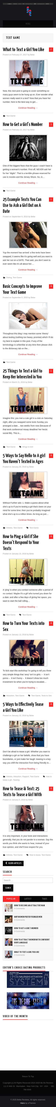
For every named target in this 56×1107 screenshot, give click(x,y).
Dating (9, 278)
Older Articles (13, 863)
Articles (9, 528)
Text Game (10, 116)
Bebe (32, 55)
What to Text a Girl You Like (23, 49)
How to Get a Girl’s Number (23, 124)
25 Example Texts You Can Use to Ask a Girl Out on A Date (22, 205)
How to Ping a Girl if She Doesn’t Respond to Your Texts (21, 542)
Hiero (22, 1103)
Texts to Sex (46, 696)
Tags (44, 899)
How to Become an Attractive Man (29, 905)
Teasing (16, 780)
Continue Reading (28, 108)
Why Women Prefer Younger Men (28, 917)
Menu (28, 24)
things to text (27, 447)
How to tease (35, 855)
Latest (28, 899)
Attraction (10, 696)
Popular (11, 899)
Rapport (25, 777)
